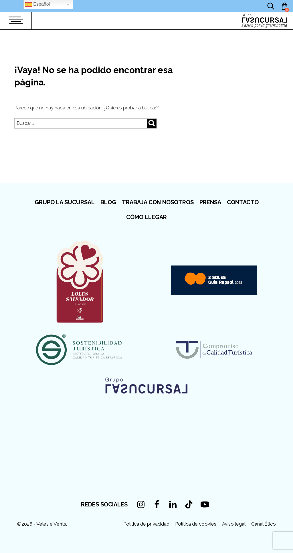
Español (37, 4)
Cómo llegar (146, 217)
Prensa (210, 202)
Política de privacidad (146, 524)
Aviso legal (234, 524)
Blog (108, 202)
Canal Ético (263, 524)
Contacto (243, 202)
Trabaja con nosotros (158, 202)
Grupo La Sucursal (65, 202)
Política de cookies (195, 524)
